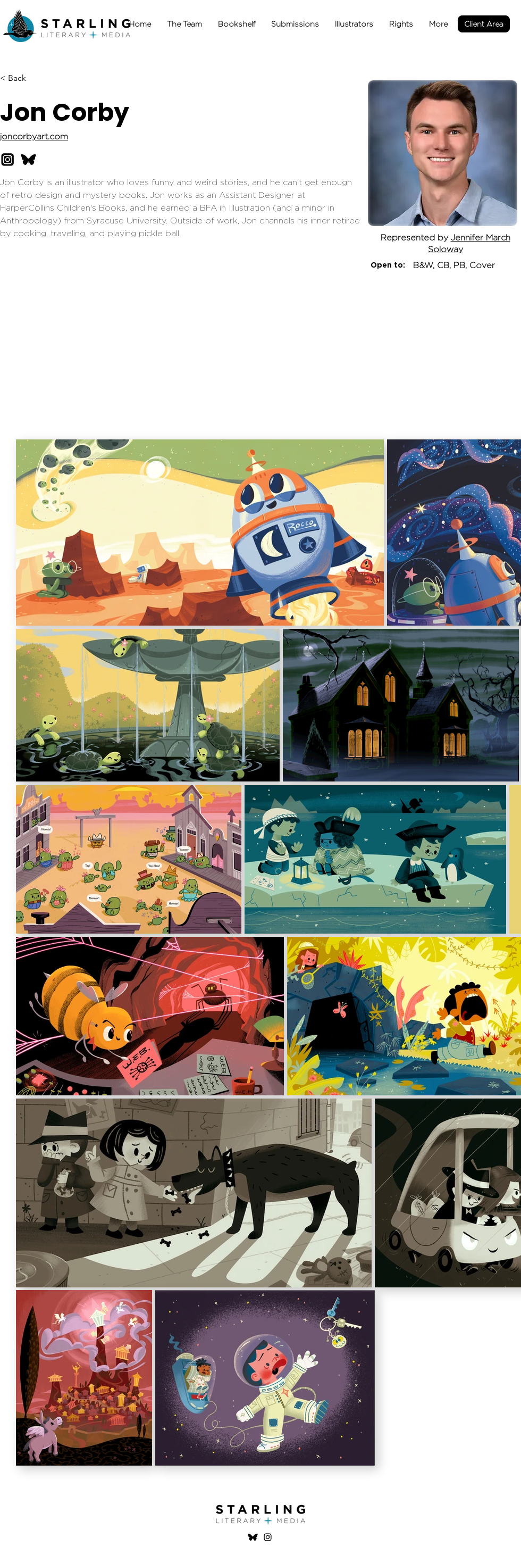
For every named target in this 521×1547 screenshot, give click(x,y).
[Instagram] (268, 1537)
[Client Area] (484, 23)
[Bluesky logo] (253, 1537)
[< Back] (21, 78)
